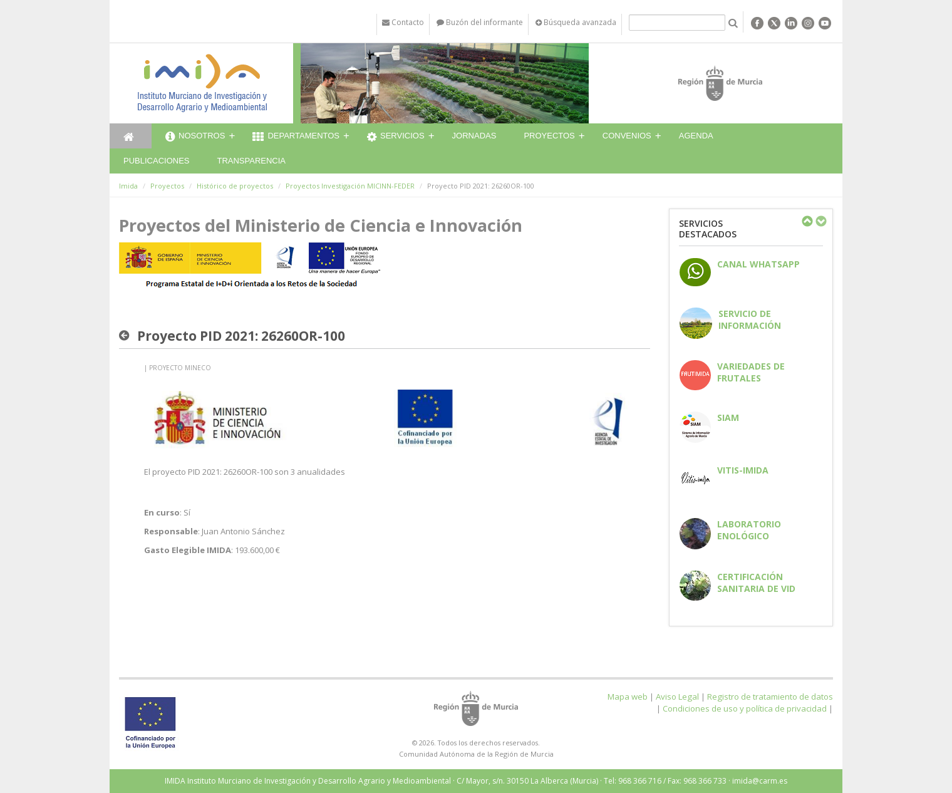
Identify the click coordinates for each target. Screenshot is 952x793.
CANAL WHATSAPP (758, 264)
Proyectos (549, 135)
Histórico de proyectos (235, 185)
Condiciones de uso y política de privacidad (745, 708)
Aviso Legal (677, 696)
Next (820, 221)
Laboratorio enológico (749, 530)
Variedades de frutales (751, 372)
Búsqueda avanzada (576, 22)
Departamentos (295, 137)
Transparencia (251, 160)
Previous (806, 221)
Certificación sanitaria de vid (756, 582)
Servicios (396, 137)
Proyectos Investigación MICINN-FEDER (350, 185)
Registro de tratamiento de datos (770, 696)
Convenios (627, 135)
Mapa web (628, 696)
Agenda (696, 135)
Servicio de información (749, 319)
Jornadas (474, 135)
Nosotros (195, 137)
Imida (128, 185)
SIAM (728, 417)
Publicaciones (156, 160)
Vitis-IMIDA (742, 470)
